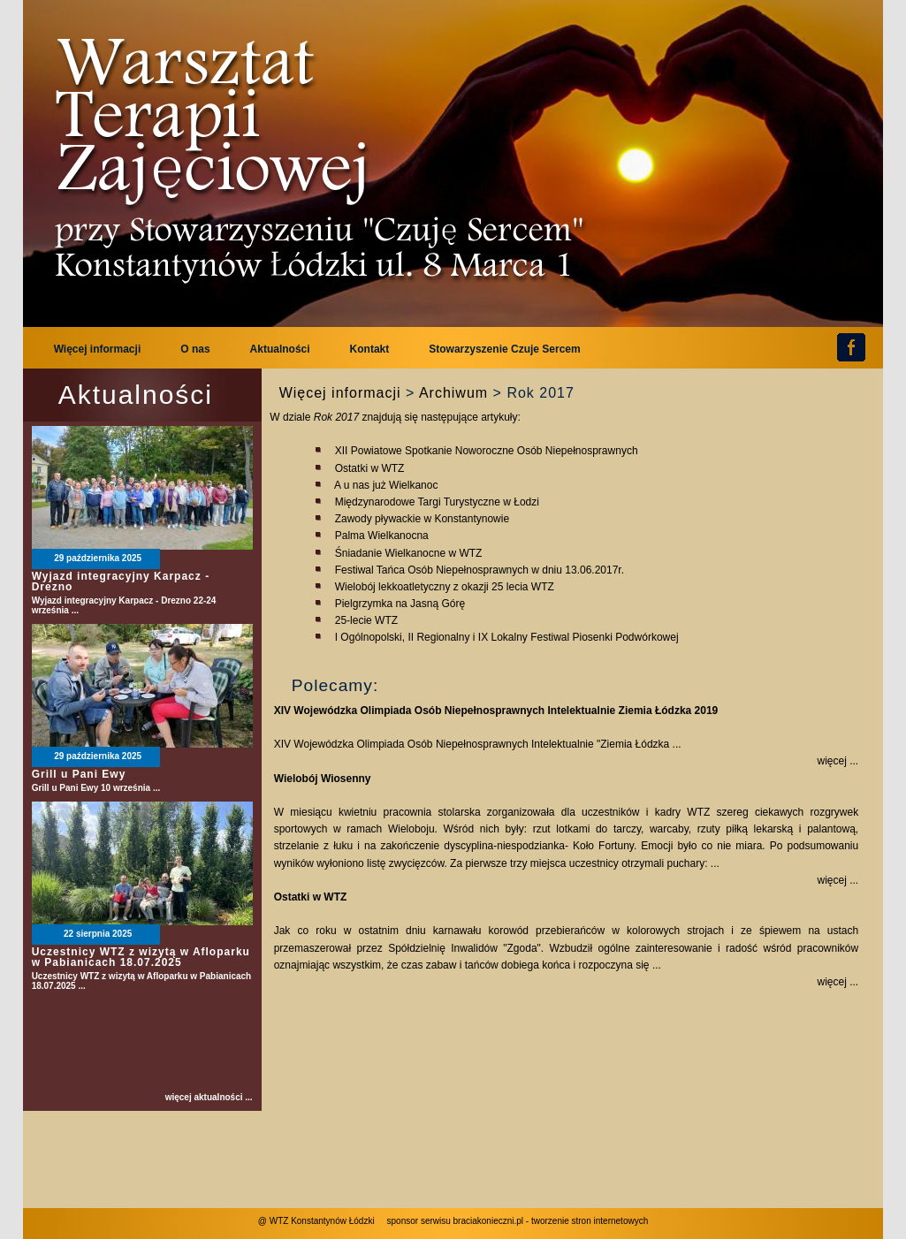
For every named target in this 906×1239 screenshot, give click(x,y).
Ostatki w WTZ (370, 468)
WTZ (327, 159)
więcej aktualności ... (209, 1097)
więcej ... (838, 761)
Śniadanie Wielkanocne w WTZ (409, 553)
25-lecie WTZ (366, 620)
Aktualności (280, 349)
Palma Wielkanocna (382, 535)
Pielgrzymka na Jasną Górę (400, 603)
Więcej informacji (340, 392)
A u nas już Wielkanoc (386, 485)
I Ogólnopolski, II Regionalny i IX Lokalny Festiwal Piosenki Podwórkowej (507, 637)
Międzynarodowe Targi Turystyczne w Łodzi (437, 502)
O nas (194, 349)
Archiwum (453, 392)
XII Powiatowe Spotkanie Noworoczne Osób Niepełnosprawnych (486, 451)
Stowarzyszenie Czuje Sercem (504, 349)
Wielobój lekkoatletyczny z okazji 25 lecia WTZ (444, 587)
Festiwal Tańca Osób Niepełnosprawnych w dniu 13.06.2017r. (479, 570)
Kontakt (370, 349)
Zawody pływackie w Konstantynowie (422, 519)
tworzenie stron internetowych (589, 1221)
